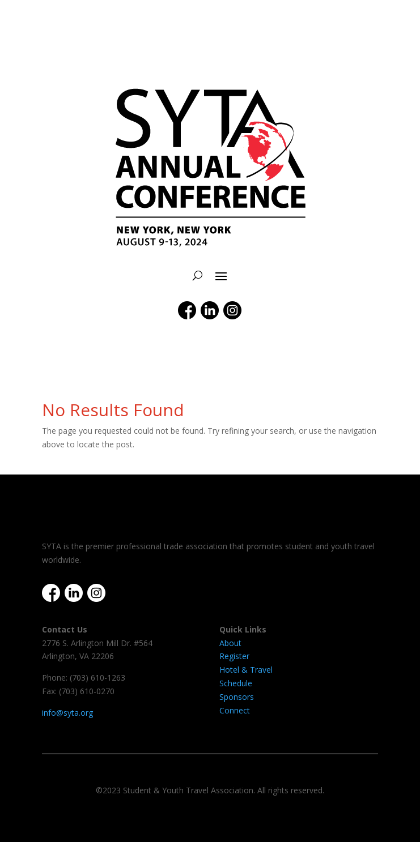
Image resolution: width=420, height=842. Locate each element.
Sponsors (236, 696)
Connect (234, 710)
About (230, 643)
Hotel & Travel (246, 669)
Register (234, 656)
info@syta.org (67, 712)
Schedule (235, 683)
